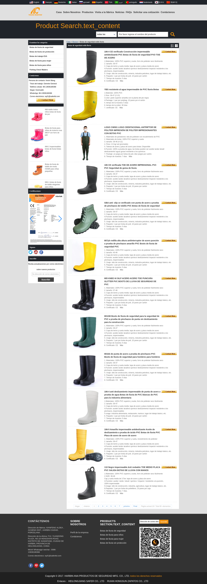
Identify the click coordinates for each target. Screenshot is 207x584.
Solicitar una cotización (146, 12)
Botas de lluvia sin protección (42, 52)
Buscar (75, 42)
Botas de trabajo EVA (38, 56)
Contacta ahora (45, 100)
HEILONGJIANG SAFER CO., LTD (86, 581)
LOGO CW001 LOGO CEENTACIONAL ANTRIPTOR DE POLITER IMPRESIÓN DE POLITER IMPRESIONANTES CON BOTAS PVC (130, 130)
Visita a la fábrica (104, 12)
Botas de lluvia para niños (40, 65)
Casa (59, 12)
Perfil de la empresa (79, 532)
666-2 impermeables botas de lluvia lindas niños (53, 150)
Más (121, 81)
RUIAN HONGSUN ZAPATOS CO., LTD (127, 581)
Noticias (119, 12)
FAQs (129, 12)
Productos (87, 12)
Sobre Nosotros (72, 12)
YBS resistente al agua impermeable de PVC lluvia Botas (131, 89)
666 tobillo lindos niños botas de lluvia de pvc (53, 113)
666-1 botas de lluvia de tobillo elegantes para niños (53, 185)
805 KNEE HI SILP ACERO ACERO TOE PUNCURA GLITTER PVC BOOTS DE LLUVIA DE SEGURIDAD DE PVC (130, 281)
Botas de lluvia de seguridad (41, 47)
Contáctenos (168, 12)
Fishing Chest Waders (39, 70)
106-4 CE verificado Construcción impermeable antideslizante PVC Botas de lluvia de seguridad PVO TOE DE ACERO (132, 55)
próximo (127, 506)
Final (135, 506)
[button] (60, 219)
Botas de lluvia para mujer (40, 61)
